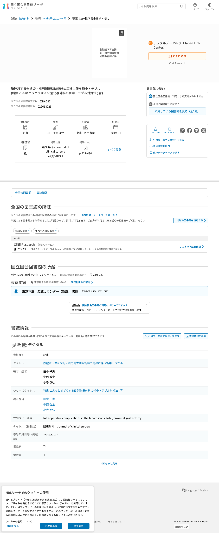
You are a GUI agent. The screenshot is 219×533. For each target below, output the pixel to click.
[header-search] (161, 6)
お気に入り (155, 130)
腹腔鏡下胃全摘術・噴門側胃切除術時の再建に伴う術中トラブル (83, 363)
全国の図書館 (23, 192)
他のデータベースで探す (164, 152)
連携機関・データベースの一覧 (100, 215)
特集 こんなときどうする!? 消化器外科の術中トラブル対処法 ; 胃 (83, 390)
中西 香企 (49, 404)
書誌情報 (42, 192)
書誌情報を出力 (159, 146)
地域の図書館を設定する (192, 220)
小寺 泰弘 (49, 410)
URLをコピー (169, 130)
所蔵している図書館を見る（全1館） (177, 111)
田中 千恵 (49, 399)
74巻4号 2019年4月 (54, 18)
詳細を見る (13, 526)
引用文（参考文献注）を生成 (166, 140)
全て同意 (78, 526)
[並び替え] (22, 231)
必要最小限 (51, 526)
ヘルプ (195, 6)
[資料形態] (46, 231)
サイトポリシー (116, 521)
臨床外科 (23, 18)
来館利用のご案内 (82, 282)
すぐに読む (177, 56)
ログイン (209, 6)
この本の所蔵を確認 (192, 247)
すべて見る (114, 149)
